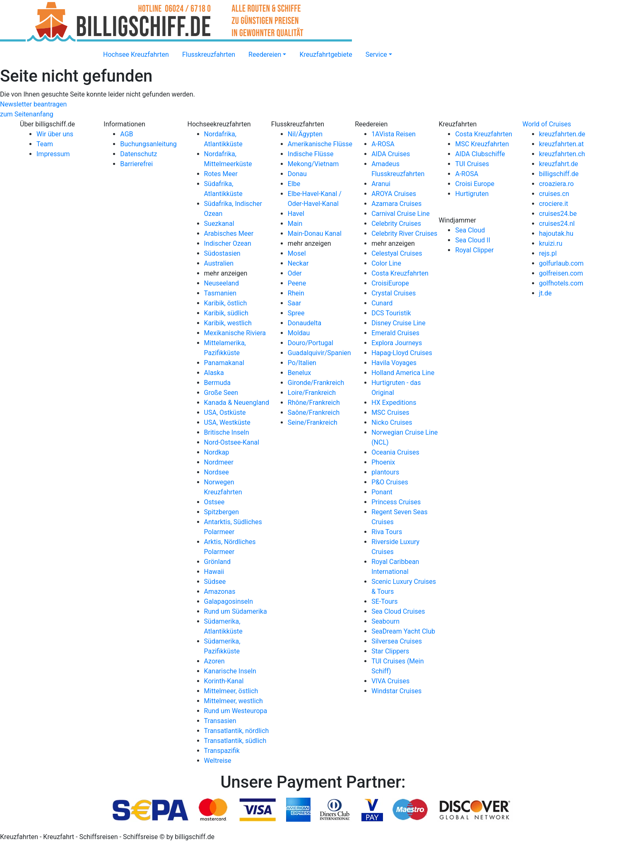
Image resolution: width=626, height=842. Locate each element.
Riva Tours (386, 532)
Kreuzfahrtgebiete (325, 54)
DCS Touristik (391, 313)
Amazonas (220, 591)
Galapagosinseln (228, 601)
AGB (126, 134)
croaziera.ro (556, 184)
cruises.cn (554, 194)
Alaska (214, 373)
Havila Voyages (394, 363)
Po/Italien (302, 363)
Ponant (381, 492)
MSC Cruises (390, 412)
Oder (295, 273)
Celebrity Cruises (396, 223)
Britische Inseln (226, 432)
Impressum (53, 154)
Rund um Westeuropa (235, 711)
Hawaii (214, 572)
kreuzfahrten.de (562, 134)
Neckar (298, 263)
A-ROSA (383, 144)
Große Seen (221, 393)
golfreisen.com (561, 273)
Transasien (220, 721)
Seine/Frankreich (312, 422)
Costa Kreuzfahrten (400, 273)
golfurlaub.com (561, 263)
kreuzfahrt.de (558, 164)
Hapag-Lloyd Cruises (401, 353)
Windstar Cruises (396, 691)
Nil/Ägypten (305, 134)
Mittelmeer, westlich (233, 701)
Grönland (217, 562)
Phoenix (383, 462)
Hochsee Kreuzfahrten (136, 54)
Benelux (299, 373)
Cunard (381, 303)
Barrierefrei (136, 164)
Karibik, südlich (226, 313)
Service (376, 54)
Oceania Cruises (395, 452)
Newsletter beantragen (33, 104)
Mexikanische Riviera (235, 333)
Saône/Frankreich (313, 412)
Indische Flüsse (311, 154)
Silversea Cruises (396, 641)
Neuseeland (221, 283)
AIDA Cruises (390, 154)
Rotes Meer (221, 174)
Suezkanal (219, 223)
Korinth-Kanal (224, 681)
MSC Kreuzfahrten (482, 144)
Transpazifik (222, 751)
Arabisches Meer (229, 233)
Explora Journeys (396, 343)
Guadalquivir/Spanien (319, 353)
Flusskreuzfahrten (208, 54)
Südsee (215, 582)
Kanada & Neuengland (236, 402)
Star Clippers (390, 651)
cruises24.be (558, 214)
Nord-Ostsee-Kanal (232, 442)
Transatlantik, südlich (235, 741)
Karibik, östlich (225, 303)
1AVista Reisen (393, 134)
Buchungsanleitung (148, 144)
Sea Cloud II (472, 240)
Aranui (380, 184)
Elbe (294, 184)
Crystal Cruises (393, 293)
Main (295, 223)
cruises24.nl (557, 223)
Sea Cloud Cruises (398, 611)
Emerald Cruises (395, 333)
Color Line (386, 263)
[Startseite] (89, 49)
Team (44, 144)
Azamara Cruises (396, 204)
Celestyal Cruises (396, 253)
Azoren (214, 661)
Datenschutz (138, 154)
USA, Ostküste (225, 412)
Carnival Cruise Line (400, 214)
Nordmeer (219, 462)
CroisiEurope (390, 283)
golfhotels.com (561, 283)
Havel (296, 214)
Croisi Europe (474, 184)
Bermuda (217, 383)
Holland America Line (402, 373)
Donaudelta (304, 323)
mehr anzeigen (226, 273)
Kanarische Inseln (230, 671)
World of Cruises (546, 124)
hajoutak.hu (556, 233)
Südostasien (222, 253)
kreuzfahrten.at (561, 144)
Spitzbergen (221, 512)
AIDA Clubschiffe (480, 154)
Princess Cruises (396, 502)
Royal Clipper (474, 250)
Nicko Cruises (391, 422)
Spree (296, 313)
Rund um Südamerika (235, 611)
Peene (297, 283)
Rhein (296, 293)
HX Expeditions (393, 402)
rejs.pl (548, 253)
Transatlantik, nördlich (236, 731)
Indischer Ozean (227, 243)
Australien (219, 263)
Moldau (299, 333)
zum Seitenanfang (26, 114)
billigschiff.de (559, 174)
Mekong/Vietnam (313, 164)
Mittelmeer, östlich (231, 691)
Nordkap (216, 452)
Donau (297, 174)
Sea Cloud (470, 230)
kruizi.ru (551, 243)
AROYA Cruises (393, 194)
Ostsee (214, 502)
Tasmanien (220, 293)
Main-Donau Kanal (315, 233)
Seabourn (385, 621)
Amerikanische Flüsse (320, 144)
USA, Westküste (227, 422)
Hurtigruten (472, 194)
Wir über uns (54, 134)
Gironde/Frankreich (316, 383)
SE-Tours (384, 601)
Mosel (297, 253)
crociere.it (553, 204)
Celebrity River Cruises (404, 233)
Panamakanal (224, 363)
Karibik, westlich (228, 323)
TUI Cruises (472, 164)
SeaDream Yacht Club (403, 631)
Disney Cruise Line (398, 323)
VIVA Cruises (390, 681)
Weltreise (217, 761)
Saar (294, 303)
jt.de (545, 293)
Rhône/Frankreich (314, 402)
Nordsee (216, 472)
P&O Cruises (389, 482)
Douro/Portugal (310, 343)
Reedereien (264, 54)
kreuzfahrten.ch (562, 154)
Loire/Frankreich (312, 393)
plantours (385, 472)
